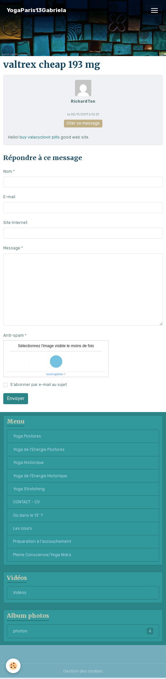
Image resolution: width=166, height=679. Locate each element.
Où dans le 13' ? (28, 515)
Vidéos (19, 592)
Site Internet (15, 222)
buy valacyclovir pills (40, 137)
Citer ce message (83, 123)
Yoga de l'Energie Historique (40, 476)
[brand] (36, 10)
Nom (7, 171)
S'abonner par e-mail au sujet (38, 384)
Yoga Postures (27, 436)
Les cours (22, 528)
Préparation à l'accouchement (42, 541)
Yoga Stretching (29, 489)
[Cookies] (13, 665)
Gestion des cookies (83, 671)
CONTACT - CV (26, 502)
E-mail (9, 197)
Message (11, 248)
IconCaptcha (54, 374)
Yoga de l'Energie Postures (39, 449)
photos (83, 631)
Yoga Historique (28, 462)
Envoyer (15, 398)
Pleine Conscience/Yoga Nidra (42, 555)
